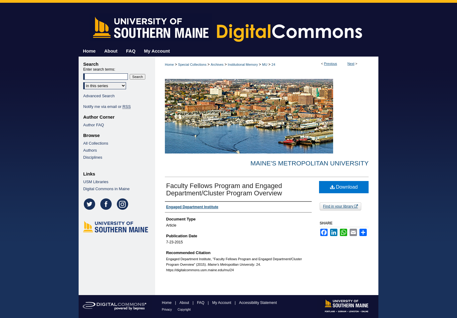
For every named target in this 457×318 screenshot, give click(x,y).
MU (264, 64)
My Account (222, 303)
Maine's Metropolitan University (310, 163)
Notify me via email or (107, 106)
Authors (90, 150)
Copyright (184, 309)
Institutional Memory (243, 64)
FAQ (201, 303)
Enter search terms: (99, 69)
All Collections (95, 143)
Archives (217, 64)
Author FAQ (93, 125)
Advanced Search (99, 96)
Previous (330, 63)
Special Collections (192, 64)
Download (344, 187)
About (185, 303)
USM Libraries (95, 181)
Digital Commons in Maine (106, 189)
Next (351, 63)
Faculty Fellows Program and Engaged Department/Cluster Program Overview (224, 189)
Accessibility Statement (258, 303)
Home (169, 64)
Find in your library (340, 206)
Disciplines (92, 157)
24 (273, 64)
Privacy (167, 309)
